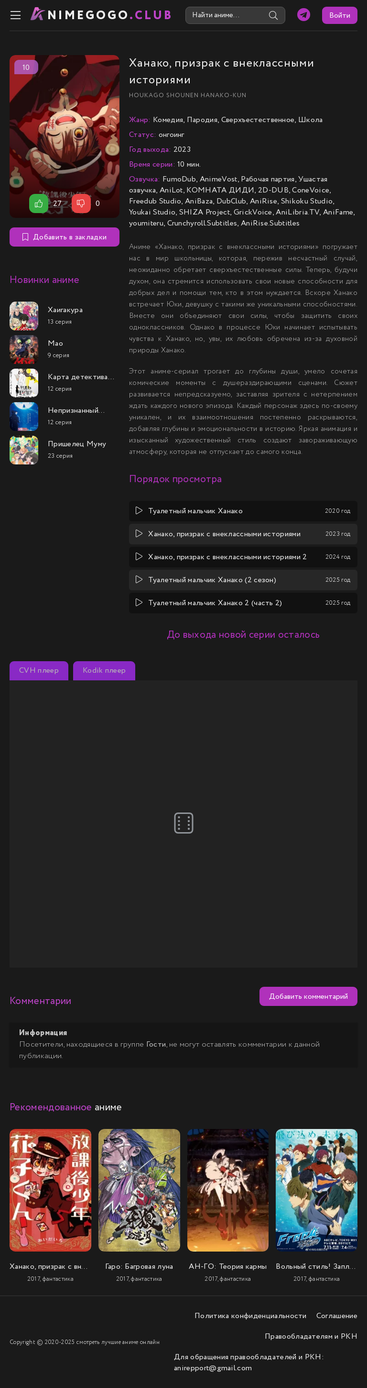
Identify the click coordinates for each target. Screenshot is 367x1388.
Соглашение (336, 1315)
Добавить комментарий (308, 996)
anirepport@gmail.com (213, 1368)
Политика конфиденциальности (250, 1315)
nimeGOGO (110, 15)
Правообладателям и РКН (311, 1336)
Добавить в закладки (64, 237)
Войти (339, 15)
